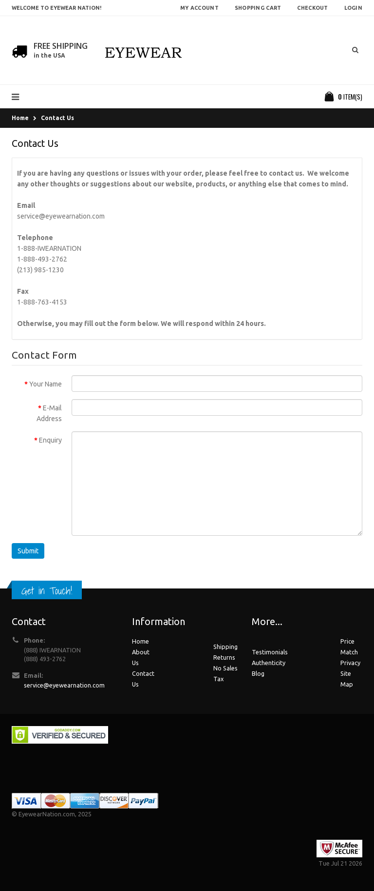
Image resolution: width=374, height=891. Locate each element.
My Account (199, 8)
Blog (258, 673)
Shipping (225, 646)
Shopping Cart (258, 8)
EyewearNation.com (47, 813)
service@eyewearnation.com (61, 216)
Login (353, 8)
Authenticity (268, 662)
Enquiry (50, 440)
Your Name (45, 384)
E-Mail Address (49, 413)
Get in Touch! (46, 591)
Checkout (312, 8)
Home (20, 118)
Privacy (350, 662)
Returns (224, 657)
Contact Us (57, 118)
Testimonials (270, 651)
